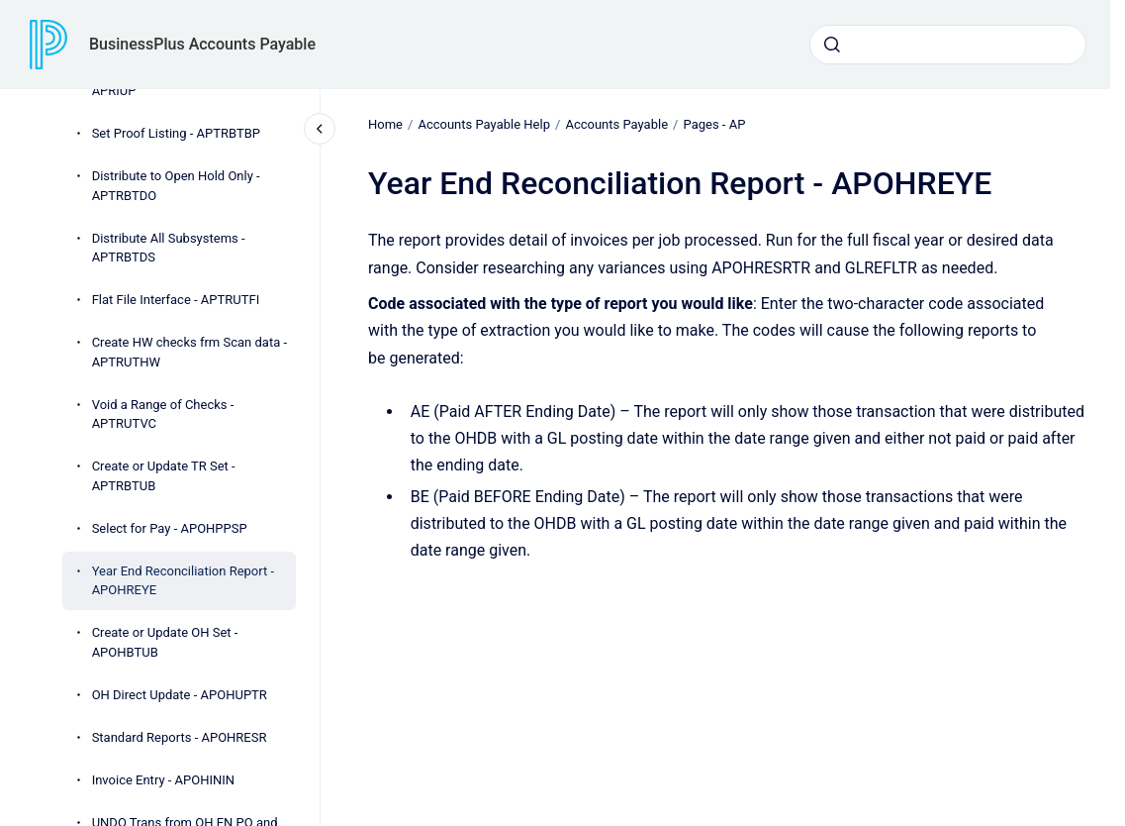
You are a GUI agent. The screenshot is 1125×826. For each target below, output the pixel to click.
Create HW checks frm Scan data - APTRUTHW (189, 352)
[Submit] (832, 44)
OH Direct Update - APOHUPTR (179, 694)
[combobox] (947, 44)
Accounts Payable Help (483, 124)
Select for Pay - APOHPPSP (169, 528)
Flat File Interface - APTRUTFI (176, 299)
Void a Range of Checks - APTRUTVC (163, 414)
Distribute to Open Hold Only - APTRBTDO (176, 185)
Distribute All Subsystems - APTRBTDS (168, 248)
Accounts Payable (616, 124)
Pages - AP (714, 124)
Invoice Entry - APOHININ (163, 780)
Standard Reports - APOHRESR (179, 737)
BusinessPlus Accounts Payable (202, 44)
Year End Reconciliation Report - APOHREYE (183, 581)
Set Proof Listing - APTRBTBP (176, 133)
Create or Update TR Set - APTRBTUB (163, 476)
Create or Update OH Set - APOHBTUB (165, 642)
